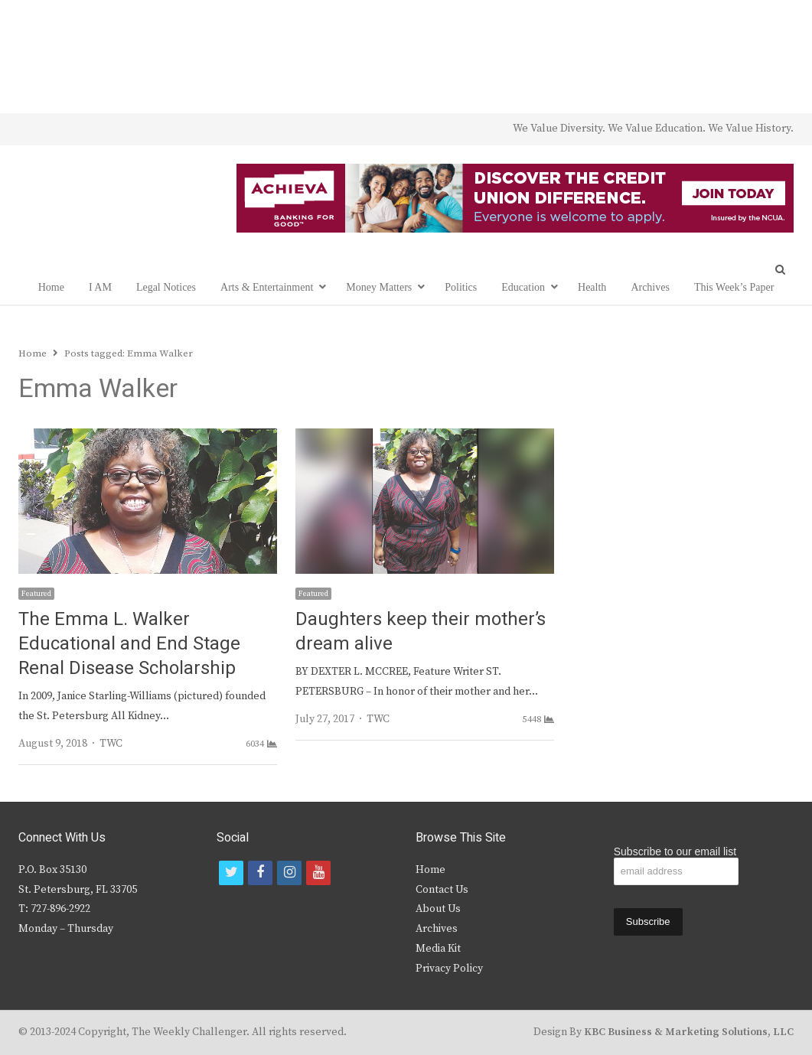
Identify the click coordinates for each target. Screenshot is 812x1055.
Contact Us (442, 890)
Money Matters (379, 287)
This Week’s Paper (734, 287)
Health (592, 287)
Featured (36, 593)
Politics (461, 287)
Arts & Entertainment (266, 287)
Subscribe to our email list (675, 851)
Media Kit (438, 949)
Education (523, 287)
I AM (100, 287)
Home (51, 287)
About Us (438, 909)
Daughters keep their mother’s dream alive (420, 631)
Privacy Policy (449, 968)
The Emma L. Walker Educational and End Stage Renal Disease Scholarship (129, 644)
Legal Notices (166, 287)
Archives (650, 287)
